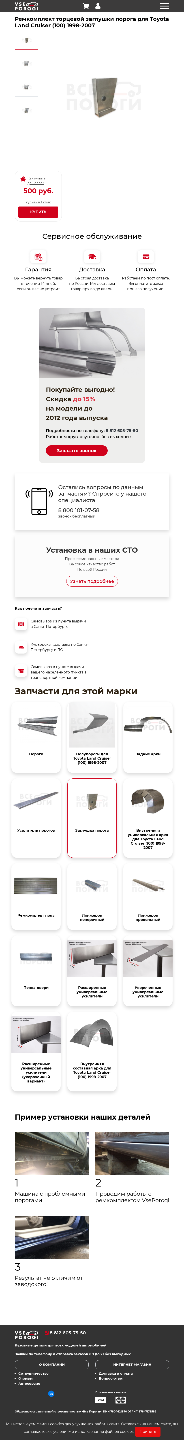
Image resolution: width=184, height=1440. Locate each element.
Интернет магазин (132, 1364)
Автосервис (29, 1383)
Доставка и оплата (116, 1373)
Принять (148, 1431)
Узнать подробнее (92, 581)
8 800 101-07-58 (78, 510)
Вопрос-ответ (111, 1378)
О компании (52, 1364)
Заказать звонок (77, 450)
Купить (38, 212)
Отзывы (25, 1378)
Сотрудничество (33, 1373)
